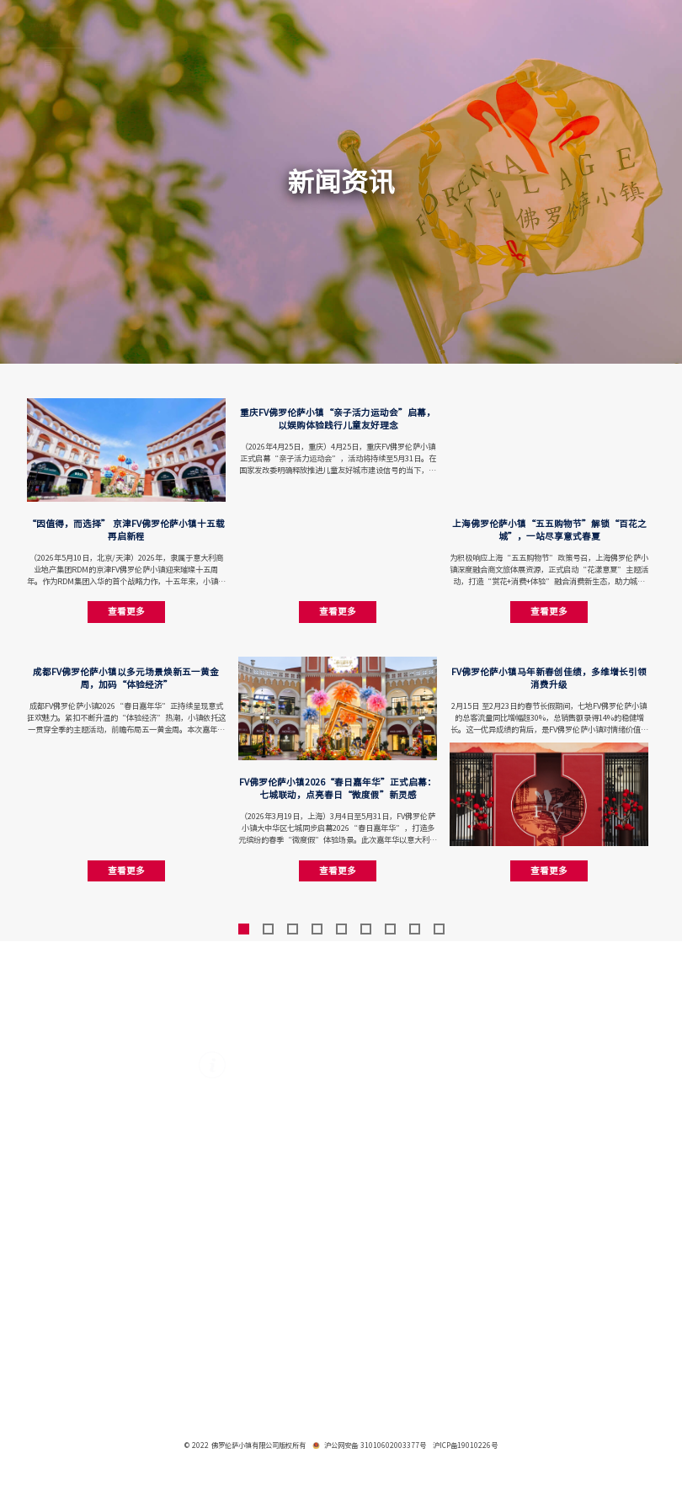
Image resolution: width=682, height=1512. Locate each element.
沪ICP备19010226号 (465, 1445)
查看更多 (126, 611)
